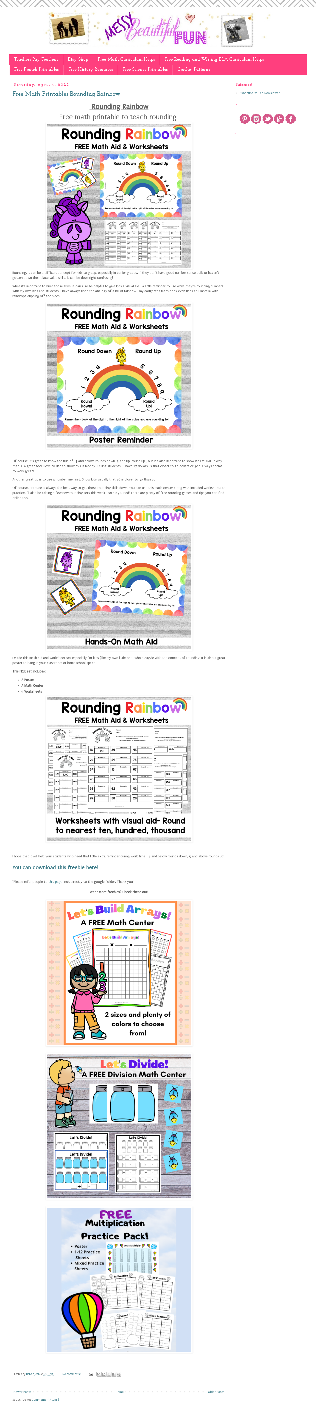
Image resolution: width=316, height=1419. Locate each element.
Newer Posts (22, 1392)
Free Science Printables (145, 69)
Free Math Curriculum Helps (126, 59)
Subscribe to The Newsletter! (260, 93)
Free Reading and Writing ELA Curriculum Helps (214, 59)
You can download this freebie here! (55, 868)
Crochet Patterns (193, 69)
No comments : (72, 1374)
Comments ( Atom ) (45, 1399)
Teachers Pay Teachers (36, 59)
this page (55, 882)
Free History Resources (90, 69)
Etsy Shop (78, 59)
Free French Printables (36, 69)
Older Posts (216, 1392)
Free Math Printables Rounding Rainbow (66, 94)
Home (120, 1392)
